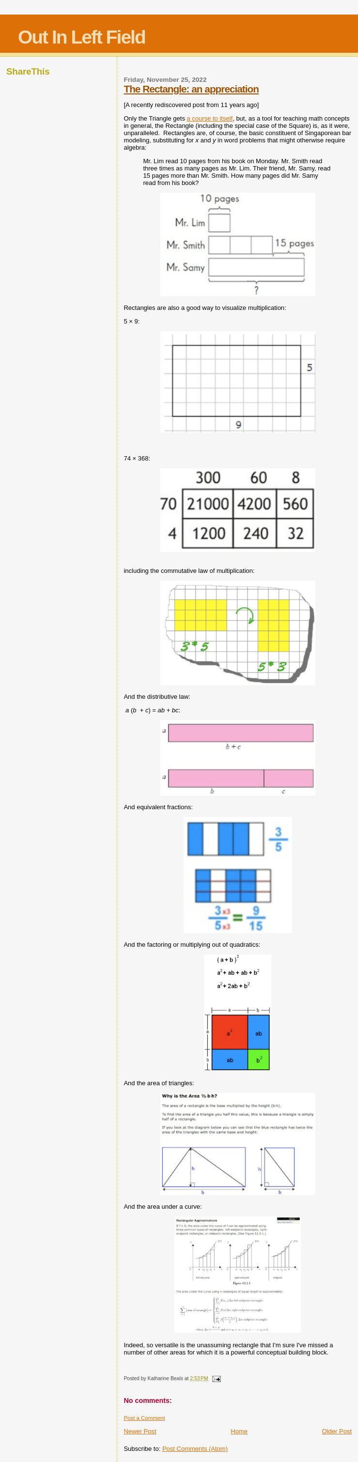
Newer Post (140, 1431)
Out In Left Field (81, 37)
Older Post (337, 1431)
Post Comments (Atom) (195, 1448)
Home (239, 1431)
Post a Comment (144, 1418)
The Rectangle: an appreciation (191, 88)
